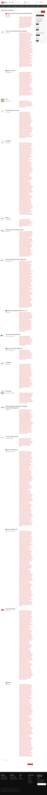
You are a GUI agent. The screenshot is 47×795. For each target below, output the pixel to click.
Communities (43, 6)
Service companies (27, 211)
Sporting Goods (25, 193)
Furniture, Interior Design (26, 21)
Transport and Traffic (26, 61)
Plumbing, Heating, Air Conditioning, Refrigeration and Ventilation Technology (25, 55)
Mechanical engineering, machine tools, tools (26, 255)
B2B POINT (8, 141)
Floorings (24, 41)
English (12, 2)
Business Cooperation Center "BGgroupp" (16, 259)
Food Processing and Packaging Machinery (25, 42)
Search (43, 11)
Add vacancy (30, 780)
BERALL (7, 217)
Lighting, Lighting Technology (25, 23)
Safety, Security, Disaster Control (28, 127)
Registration (41, 2)
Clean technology (27, 135)
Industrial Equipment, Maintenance (25, 49)
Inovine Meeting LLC (12, 449)
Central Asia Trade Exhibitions (13, 334)
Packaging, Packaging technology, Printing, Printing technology (25, 65)
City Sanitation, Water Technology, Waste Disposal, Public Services (25, 36)
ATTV (7, 99)
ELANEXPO (8, 362)
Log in (37, 2)
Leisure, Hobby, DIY (29, 486)
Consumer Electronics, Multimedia (24, 154)
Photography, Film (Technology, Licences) (25, 188)
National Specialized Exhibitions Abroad (24, 84)
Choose (38, 35)
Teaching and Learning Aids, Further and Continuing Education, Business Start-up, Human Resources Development (26, 196)
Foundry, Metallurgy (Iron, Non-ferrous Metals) (25, 241)
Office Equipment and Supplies (27, 52)
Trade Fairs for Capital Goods (26, 59)
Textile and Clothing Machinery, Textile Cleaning (25, 25)
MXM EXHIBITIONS (10, 609)
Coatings (24, 64)
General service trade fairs (23, 63)
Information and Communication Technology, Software (24, 87)
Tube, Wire (27, 131)
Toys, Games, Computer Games (25, 203)
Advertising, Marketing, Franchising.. (24, 32)
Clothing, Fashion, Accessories (26, 266)
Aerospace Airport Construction (24, 143)
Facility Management (26, 78)
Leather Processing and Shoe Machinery (24, 177)
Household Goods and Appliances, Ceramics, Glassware (24, 48)
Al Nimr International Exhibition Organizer (16, 31)
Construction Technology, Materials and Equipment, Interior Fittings (25, 37)
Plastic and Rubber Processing (25, 294)
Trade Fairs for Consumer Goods (26, 251)
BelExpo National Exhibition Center (14, 230)
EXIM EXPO (8, 391)
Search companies (13, 776)
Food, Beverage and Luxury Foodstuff (25, 43)
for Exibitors (14, 6)
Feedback (25, 3)
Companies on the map (14, 778)
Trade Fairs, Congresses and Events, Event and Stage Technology (25, 60)
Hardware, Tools (23, 46)
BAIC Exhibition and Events (12, 110)
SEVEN (8, 682)
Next (6, 759)
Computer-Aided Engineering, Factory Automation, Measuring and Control (26, 151)
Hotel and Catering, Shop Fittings (25, 22)
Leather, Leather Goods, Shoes (25, 178)
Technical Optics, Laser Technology (24, 198)
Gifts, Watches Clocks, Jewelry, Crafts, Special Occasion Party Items (26, 45)
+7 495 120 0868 (27, 2)
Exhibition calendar (4, 778)
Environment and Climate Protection (24, 114)
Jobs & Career (32, 6)
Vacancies (29, 778)
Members (38, 6)
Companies (9, 6)
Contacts (25, 1)
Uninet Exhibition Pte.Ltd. (12, 436)
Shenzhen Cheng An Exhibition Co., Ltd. (16, 310)
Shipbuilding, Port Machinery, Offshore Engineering (24, 326)
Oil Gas (23, 124)
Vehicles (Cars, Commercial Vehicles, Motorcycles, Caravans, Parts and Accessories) (25, 132)
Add (37, 24)
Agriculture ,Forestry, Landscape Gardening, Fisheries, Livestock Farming (25, 17)
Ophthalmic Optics (23, 186)
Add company (30, 764)
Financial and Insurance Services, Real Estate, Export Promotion (25, 79)
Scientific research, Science (23, 212)
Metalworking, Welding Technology (25, 122)
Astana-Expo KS (11, 70)
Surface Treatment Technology (24, 57)
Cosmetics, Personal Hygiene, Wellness (25, 155)
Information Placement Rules (4, 788)
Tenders (26, 6)
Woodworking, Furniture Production (26, 62)
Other (31, 93)
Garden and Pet (24, 44)
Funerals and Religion (27, 166)
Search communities (40, 779)
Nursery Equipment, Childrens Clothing (24, 291)
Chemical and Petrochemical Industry (24, 72)
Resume (29, 776)
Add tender (21, 778)
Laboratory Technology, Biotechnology (24, 176)
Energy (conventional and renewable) (24, 159)
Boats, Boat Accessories (22, 312)
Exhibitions (3, 6)
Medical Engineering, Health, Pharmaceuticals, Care (25, 24)
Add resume (30, 782)
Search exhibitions (4, 776)
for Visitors (21, 6)
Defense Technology (27, 76)
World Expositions (27, 93)
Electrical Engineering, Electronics (25, 40)
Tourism (29, 202)
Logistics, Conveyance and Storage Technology (25, 51)
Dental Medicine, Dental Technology (24, 271)
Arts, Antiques (30, 34)
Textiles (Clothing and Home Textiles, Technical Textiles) (25, 58)
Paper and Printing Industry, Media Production (25, 187)
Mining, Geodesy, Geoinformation (25, 290)
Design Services (25, 39)
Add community (39, 781)
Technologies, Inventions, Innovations (25, 199)
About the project (15, 788)
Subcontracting (25, 56)
